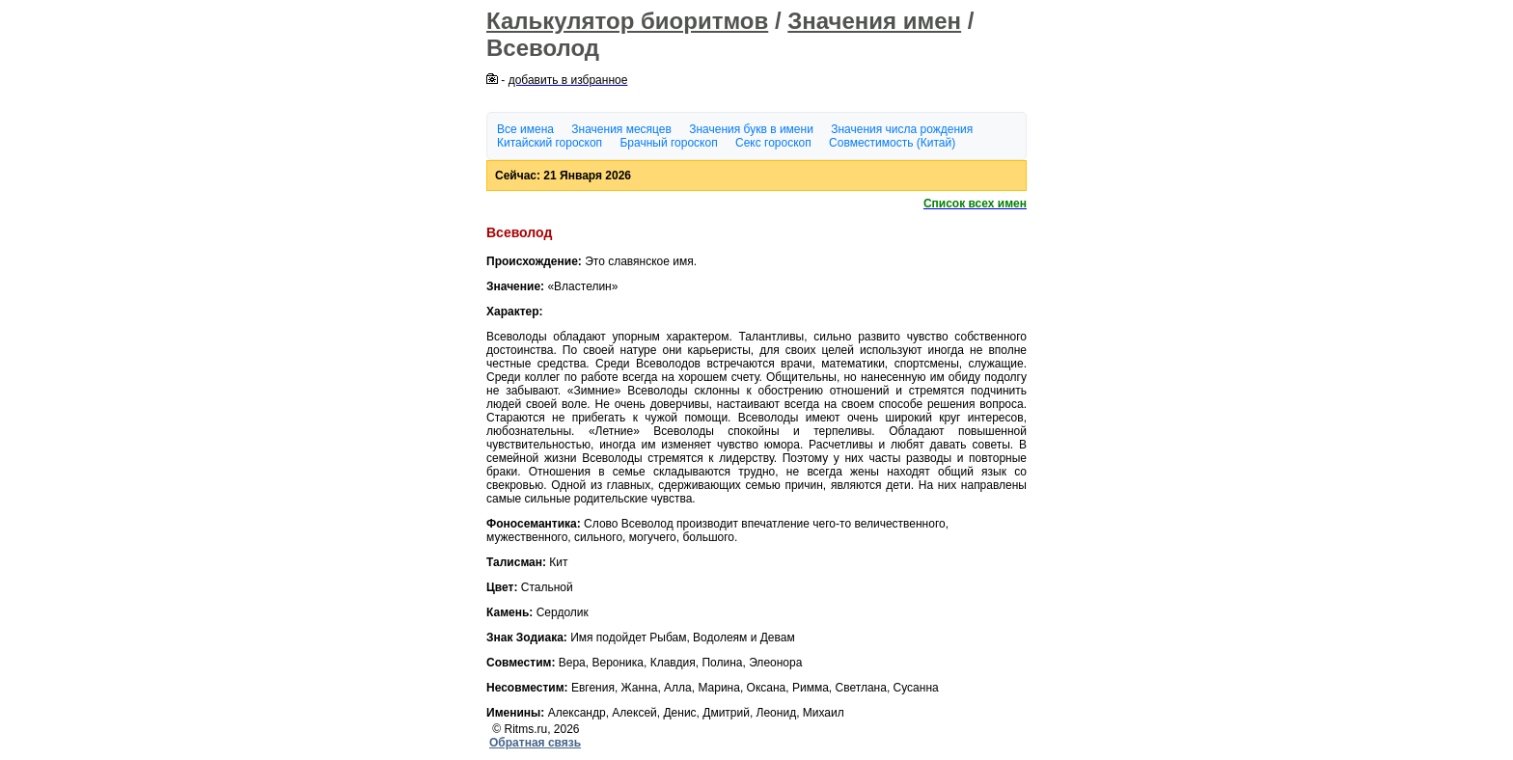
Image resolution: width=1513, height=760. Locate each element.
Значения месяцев (621, 129)
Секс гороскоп (773, 142)
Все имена (525, 129)
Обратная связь (535, 742)
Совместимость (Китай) (892, 142)
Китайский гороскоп (549, 142)
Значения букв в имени (751, 129)
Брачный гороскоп (668, 142)
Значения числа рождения (902, 129)
